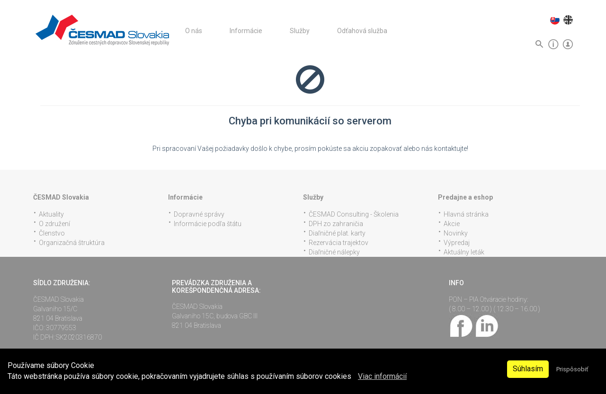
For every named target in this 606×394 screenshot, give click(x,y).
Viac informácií (382, 376)
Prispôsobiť (572, 369)
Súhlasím (528, 368)
